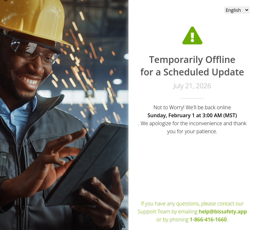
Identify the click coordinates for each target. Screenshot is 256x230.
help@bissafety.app (223, 211)
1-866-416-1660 (208, 219)
